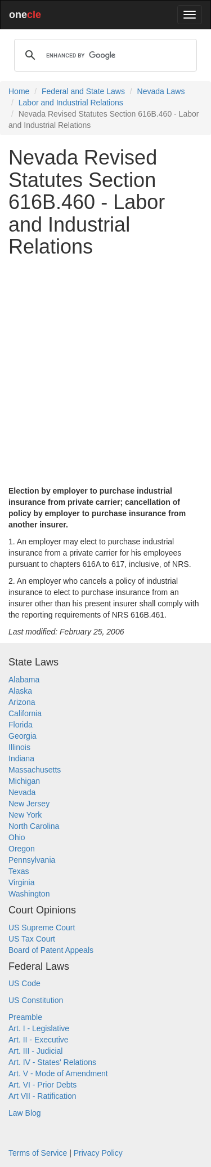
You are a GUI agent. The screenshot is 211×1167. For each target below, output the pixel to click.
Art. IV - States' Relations (52, 1062)
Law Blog (24, 1112)
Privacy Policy (98, 1152)
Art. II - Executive (38, 1039)
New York (25, 814)
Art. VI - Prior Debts (42, 1084)
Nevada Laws (161, 91)
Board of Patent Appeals (50, 950)
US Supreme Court (41, 927)
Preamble (25, 1017)
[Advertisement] (105, 371)
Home (18, 91)
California (25, 713)
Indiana (21, 758)
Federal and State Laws (83, 91)
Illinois (19, 747)
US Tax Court (31, 938)
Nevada (21, 792)
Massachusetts (34, 769)
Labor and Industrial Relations (71, 102)
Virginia (21, 882)
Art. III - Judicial (35, 1050)
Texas (18, 871)
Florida (20, 724)
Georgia (22, 735)
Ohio (16, 837)
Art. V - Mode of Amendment (58, 1073)
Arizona (21, 702)
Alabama (23, 679)
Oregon (21, 848)
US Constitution (35, 1000)
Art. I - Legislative (38, 1028)
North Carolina (33, 826)
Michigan (24, 781)
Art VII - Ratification (42, 1096)
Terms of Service (37, 1152)
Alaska (20, 690)
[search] (103, 55)
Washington (29, 893)
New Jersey (29, 803)
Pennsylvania (31, 859)
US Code (24, 983)
